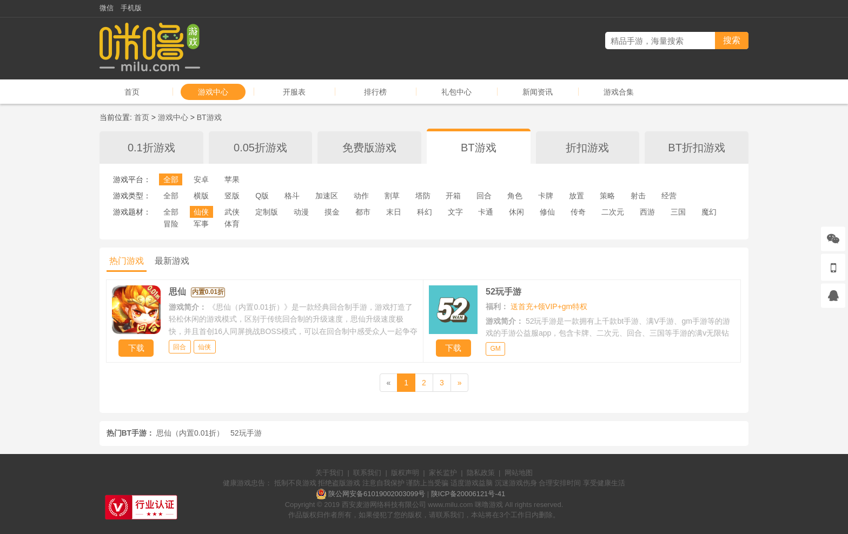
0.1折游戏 (151, 147)
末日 (393, 212)
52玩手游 (246, 433)
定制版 (266, 212)
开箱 (453, 195)
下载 (136, 347)
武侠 (232, 212)
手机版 (131, 8)
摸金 (332, 212)
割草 (392, 195)
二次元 (612, 212)
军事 (201, 223)
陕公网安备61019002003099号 (376, 494)
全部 (170, 179)
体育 (232, 223)
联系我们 (367, 473)
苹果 (232, 179)
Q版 (262, 195)
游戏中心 (213, 92)
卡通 (485, 212)
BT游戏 (209, 117)
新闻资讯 (537, 92)
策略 (607, 195)
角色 (514, 195)
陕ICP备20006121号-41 (468, 494)
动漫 (301, 212)
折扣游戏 (587, 147)
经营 (669, 195)
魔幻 (709, 212)
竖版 (232, 195)
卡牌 (545, 195)
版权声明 (405, 473)
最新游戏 (172, 260)
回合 (484, 195)
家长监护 (443, 473)
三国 (678, 212)
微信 (107, 8)
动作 (361, 195)
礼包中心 (456, 92)
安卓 (201, 179)
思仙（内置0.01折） (190, 433)
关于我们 (329, 473)
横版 (201, 195)
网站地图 (519, 473)
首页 (132, 92)
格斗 (292, 195)
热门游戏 (126, 260)
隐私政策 (481, 473)
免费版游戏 (369, 147)
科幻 (424, 212)
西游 (647, 212)
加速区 (326, 195)
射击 (638, 195)
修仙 (547, 212)
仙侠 (201, 212)
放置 (576, 195)
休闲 (516, 212)
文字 (455, 212)
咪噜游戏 (489, 504)
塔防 (422, 195)
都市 (362, 212)
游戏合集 (619, 92)
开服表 (294, 92)
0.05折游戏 (260, 147)
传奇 (578, 212)
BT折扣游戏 (696, 147)
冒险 (170, 223)
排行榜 (375, 92)
